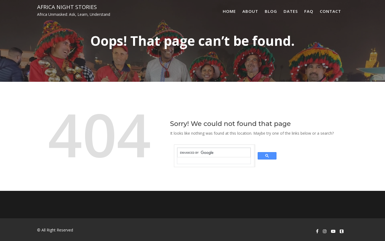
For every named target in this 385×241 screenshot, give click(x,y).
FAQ (308, 11)
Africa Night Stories (67, 7)
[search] (214, 152)
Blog (271, 11)
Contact (330, 11)
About (250, 11)
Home (229, 11)
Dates (291, 11)
